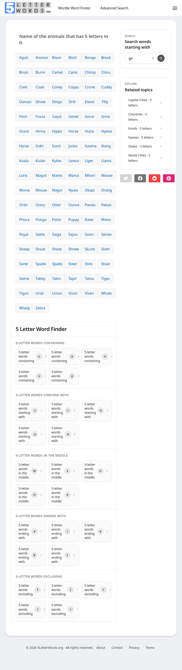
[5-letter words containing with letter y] (64, 376)
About (100, 647)
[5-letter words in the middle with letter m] (31, 471)
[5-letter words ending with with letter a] (31, 531)
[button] (126, 178)
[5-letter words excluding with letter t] (31, 589)
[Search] (161, 58)
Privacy (134, 647)
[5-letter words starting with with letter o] (97, 410)
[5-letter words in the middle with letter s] (64, 471)
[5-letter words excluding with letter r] (97, 589)
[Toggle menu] (174, 8)
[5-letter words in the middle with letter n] (97, 471)
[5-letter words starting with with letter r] (64, 410)
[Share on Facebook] (140, 178)
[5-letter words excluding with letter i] (64, 609)
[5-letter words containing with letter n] (97, 356)
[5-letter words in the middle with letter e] (64, 495)
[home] (27, 8)
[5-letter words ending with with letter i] (64, 531)
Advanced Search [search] (114, 8)
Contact (117, 647)
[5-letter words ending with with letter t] (64, 555)
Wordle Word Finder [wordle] (74, 8)
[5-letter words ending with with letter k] (31, 555)
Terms (150, 647)
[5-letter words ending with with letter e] (97, 531)
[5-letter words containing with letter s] (31, 356)
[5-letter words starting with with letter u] (31, 434)
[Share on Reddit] (154, 178)
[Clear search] (153, 58)
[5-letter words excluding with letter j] (64, 589)
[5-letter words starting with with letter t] (31, 410)
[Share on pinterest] (169, 178)
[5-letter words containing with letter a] (64, 356)
